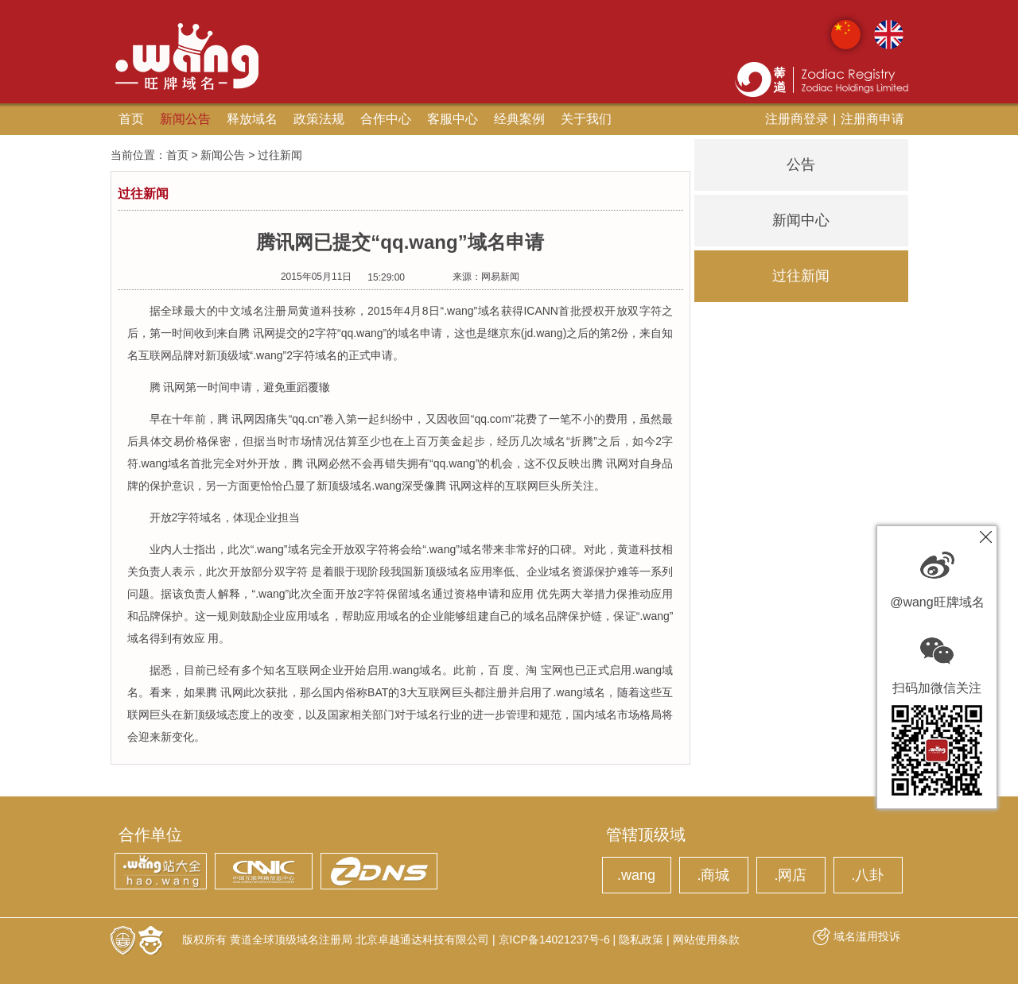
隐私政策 (641, 939)
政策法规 (318, 119)
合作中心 (385, 119)
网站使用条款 (706, 939)
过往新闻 (801, 276)
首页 (131, 119)
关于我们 (586, 119)
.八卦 (867, 875)
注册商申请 (872, 119)
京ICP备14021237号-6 (554, 939)
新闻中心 (801, 220)
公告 (801, 164)
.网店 (790, 875)
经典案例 (519, 119)
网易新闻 (500, 276)
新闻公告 (185, 119)
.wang (636, 875)
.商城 (713, 875)
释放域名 (252, 119)
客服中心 (452, 119)
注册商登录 (797, 119)
